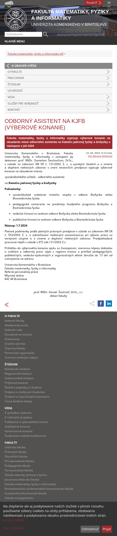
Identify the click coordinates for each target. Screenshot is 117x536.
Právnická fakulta (16, 452)
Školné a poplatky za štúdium (23, 387)
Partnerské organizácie (19, 353)
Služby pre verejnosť (23, 103)
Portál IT (92, 3)
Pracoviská (16, 78)
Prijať (107, 529)
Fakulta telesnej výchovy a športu (26, 475)
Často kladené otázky (18, 401)
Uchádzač (15, 91)
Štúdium (14, 84)
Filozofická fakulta (16, 456)
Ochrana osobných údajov (21, 357)
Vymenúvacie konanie (19, 431)
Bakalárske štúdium (17, 369)
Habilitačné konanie (17, 426)
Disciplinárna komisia (18, 334)
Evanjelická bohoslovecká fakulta (26, 493)
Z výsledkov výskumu (18, 413)
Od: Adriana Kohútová (100, 155)
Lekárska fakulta (15, 447)
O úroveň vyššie (24, 66)
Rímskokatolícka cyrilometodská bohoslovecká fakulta (39, 489)
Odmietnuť (90, 529)
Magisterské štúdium (18, 374)
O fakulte (15, 72)
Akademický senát (16, 325)
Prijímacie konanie (16, 383)
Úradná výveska (15, 344)
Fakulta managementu (19, 498)
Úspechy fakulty (15, 348)
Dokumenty (12, 339)
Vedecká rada (13, 330)
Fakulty (11, 443)
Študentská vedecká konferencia (25, 436)
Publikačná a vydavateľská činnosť (26, 422)
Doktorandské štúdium (19, 378)
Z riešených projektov (18, 417)
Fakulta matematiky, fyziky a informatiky (30, 484)
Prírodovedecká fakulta (19, 461)
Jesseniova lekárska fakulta (22, 479)
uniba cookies (14, 520)
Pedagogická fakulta (18, 466)
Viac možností (14, 528)
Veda (11, 97)
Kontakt (14, 110)
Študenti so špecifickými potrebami (27, 397)
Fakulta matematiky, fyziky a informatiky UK (35, 54)
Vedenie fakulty (14, 321)
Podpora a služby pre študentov (25, 392)
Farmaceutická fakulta (19, 470)
